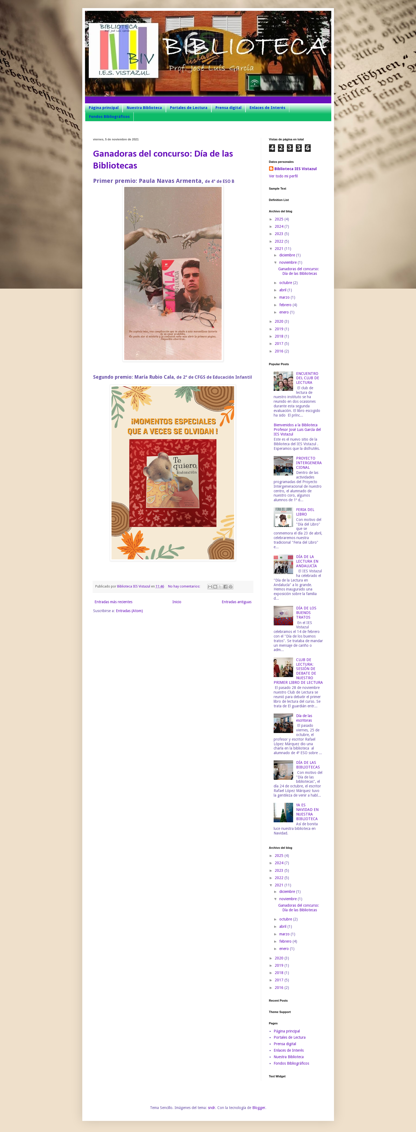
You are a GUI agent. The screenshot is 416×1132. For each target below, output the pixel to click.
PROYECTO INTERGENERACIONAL (309, 463)
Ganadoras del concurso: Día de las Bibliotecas (298, 271)
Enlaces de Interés (267, 107)
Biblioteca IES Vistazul (295, 169)
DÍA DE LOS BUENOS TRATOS (306, 612)
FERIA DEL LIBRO (305, 511)
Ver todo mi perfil (283, 176)
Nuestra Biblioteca (144, 107)
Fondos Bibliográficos (109, 116)
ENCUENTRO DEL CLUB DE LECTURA (307, 378)
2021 (279, 248)
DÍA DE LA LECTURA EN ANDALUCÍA (307, 561)
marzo (285, 297)
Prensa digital (228, 107)
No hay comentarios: (184, 586)
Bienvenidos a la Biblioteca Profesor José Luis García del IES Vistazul (297, 429)
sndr (211, 1107)
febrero (286, 305)
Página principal (104, 107)
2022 (279, 241)
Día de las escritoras (304, 718)
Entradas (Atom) (129, 611)
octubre (286, 282)
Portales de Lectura (188, 107)
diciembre (287, 255)
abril (283, 290)
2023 (279, 234)
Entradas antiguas (236, 602)
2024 (279, 226)
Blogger (258, 1107)
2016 (279, 351)
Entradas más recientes (113, 602)
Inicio (176, 602)
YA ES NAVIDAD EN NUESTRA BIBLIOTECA (307, 812)
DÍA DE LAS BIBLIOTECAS (308, 764)
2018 (279, 336)
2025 (279, 219)
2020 (279, 321)
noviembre (288, 262)
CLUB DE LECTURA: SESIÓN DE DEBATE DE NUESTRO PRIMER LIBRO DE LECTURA (298, 671)
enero (284, 312)
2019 (279, 329)
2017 (279, 343)
